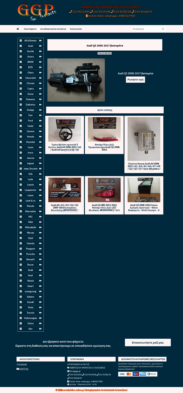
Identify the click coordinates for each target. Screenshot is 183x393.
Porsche (30, 254)
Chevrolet (30, 77)
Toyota (30, 312)
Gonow (30, 131)
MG (30, 216)
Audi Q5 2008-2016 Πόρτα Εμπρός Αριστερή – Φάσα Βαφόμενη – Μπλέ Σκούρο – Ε (144, 208)
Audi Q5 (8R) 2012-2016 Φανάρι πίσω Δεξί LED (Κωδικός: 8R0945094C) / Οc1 (104, 208)
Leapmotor (30, 190)
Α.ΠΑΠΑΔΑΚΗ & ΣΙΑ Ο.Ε (78, 364)
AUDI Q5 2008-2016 (104, 53)
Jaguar (30, 163)
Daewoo (30, 99)
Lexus (31, 195)
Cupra (30, 88)
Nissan (30, 232)
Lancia (30, 184)
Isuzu (30, 147)
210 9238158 (121, 11)
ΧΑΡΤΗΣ (22, 368)
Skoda (30, 280)
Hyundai (30, 142)
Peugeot (30, 248)
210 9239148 (100, 11)
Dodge (30, 110)
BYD (30, 67)
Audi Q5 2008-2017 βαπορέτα (105, 45)
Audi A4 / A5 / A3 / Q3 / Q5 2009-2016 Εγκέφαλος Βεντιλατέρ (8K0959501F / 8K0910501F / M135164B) (64, 209)
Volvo (30, 323)
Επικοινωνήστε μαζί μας (148, 342)
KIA (31, 174)
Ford (30, 120)
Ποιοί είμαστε (30, 29)
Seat (30, 275)
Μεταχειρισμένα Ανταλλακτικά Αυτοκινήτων (106, 390)
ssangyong (30, 291)
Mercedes (30, 211)
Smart (30, 286)
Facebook (22, 364)
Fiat (30, 115)
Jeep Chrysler (31, 168)
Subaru (30, 296)
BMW (31, 61)
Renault (30, 259)
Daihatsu (30, 104)
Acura (30, 56)
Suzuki (30, 302)
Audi (30, 45)
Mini (30, 222)
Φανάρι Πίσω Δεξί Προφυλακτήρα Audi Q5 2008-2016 (104, 147)
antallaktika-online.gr (74, 390)
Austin (30, 51)
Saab (30, 270)
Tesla (30, 307)
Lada (30, 179)
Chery (30, 72)
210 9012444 (79, 11)
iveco (30, 152)
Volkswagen (30, 318)
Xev (30, 328)
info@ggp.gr (74, 371)
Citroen (30, 83)
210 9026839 (142, 11)
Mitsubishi (30, 227)
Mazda (30, 206)
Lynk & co (30, 200)
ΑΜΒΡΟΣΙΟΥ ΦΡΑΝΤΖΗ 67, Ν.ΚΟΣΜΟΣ (110, 7)
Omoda (30, 243)
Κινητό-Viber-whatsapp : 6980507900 (110, 15)
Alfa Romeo (30, 40)
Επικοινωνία (76, 29)
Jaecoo (30, 158)
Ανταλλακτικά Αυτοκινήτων (53, 29)
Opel (30, 238)
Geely (30, 126)
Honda (30, 136)
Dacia (30, 94)
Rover (30, 264)
